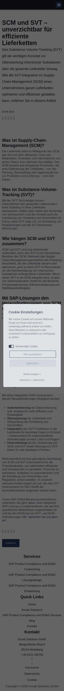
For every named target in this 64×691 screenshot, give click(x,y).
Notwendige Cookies (23, 346)
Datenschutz (38, 380)
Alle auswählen (33, 354)
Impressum (24, 380)
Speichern (32, 363)
